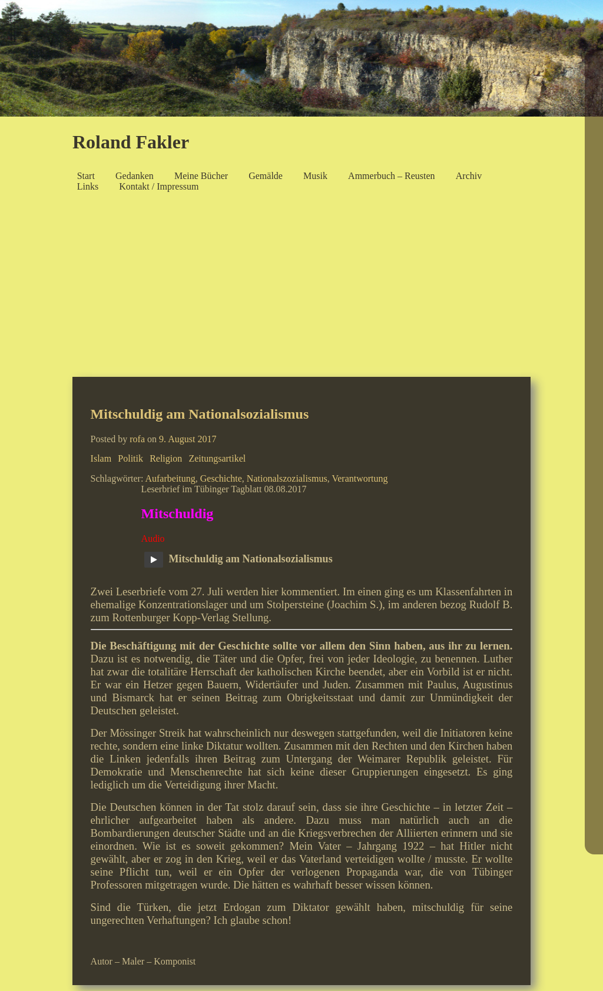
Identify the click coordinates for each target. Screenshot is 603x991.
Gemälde (266, 176)
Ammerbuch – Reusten (391, 176)
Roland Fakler (130, 142)
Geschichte (221, 478)
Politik (130, 458)
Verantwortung (359, 478)
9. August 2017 (187, 439)
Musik (315, 176)
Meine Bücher (201, 176)
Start (86, 176)
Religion (166, 458)
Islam (101, 458)
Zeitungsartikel (217, 458)
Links (87, 186)
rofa (137, 439)
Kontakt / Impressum (158, 186)
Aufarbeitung (170, 478)
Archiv (469, 176)
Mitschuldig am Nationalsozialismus (200, 414)
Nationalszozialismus (287, 478)
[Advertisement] (301, 288)
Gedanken (134, 176)
